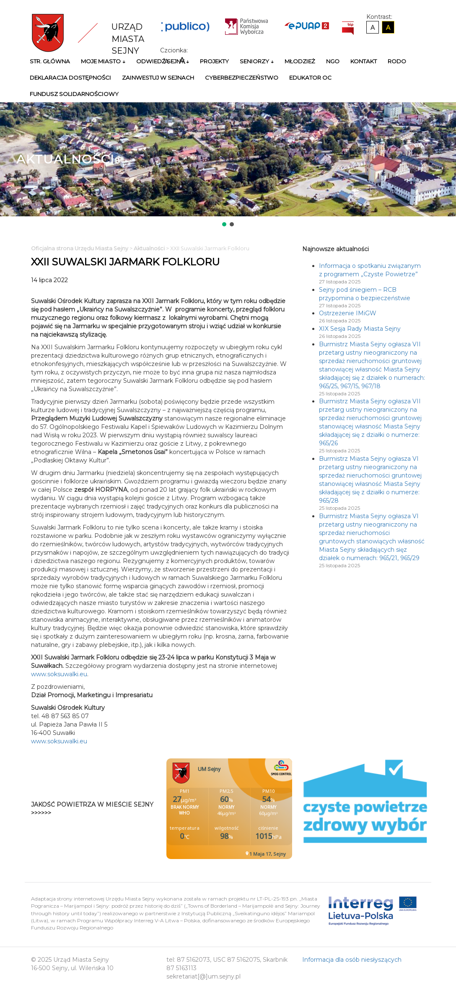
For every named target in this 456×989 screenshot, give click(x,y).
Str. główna (50, 61)
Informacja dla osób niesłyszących (352, 959)
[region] (228, 165)
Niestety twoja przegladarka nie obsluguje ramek (250, 808)
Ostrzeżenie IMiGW (347, 313)
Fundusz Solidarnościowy (74, 94)
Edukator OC (310, 77)
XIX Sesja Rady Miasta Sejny (360, 328)
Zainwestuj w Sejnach (158, 77)
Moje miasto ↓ (103, 61)
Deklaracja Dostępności (70, 77)
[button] (224, 224)
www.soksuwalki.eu (59, 674)
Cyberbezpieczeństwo (241, 77)
